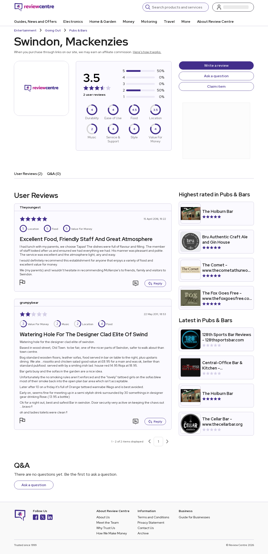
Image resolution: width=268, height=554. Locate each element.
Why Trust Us (105, 528)
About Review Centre (215, 21)
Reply (155, 283)
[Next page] (167, 441)
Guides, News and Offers (35, 21)
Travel (169, 21)
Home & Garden (102, 21)
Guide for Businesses (194, 517)
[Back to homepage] (34, 7)
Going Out (53, 30)
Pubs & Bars (78, 30)
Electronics (73, 21)
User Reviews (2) (28, 173)
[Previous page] (149, 441)
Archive (143, 533)
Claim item (216, 86)
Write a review (216, 65)
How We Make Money (111, 533)
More (185, 21)
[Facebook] (35, 518)
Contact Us (146, 528)
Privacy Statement (151, 523)
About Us (103, 517)
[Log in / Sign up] (233, 7)
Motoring (149, 21)
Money (128, 21)
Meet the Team (107, 523)
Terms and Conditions (153, 517)
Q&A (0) (54, 173)
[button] (22, 283)
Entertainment (25, 30)
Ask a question (216, 76)
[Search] (179, 7)
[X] (42, 518)
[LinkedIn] (50, 518)
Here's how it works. (147, 52)
